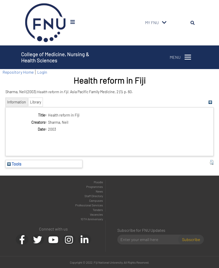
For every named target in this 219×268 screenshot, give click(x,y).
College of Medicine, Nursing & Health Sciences (55, 57)
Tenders (98, 210)
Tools (14, 163)
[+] (210, 102)
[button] (212, 162)
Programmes (94, 186)
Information (16, 102)
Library (35, 102)
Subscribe (191, 239)
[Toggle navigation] (164, 22)
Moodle (98, 182)
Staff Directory (93, 196)
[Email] (149, 239)
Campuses (96, 200)
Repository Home (18, 72)
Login (42, 72)
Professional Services (89, 205)
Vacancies (96, 214)
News (99, 191)
